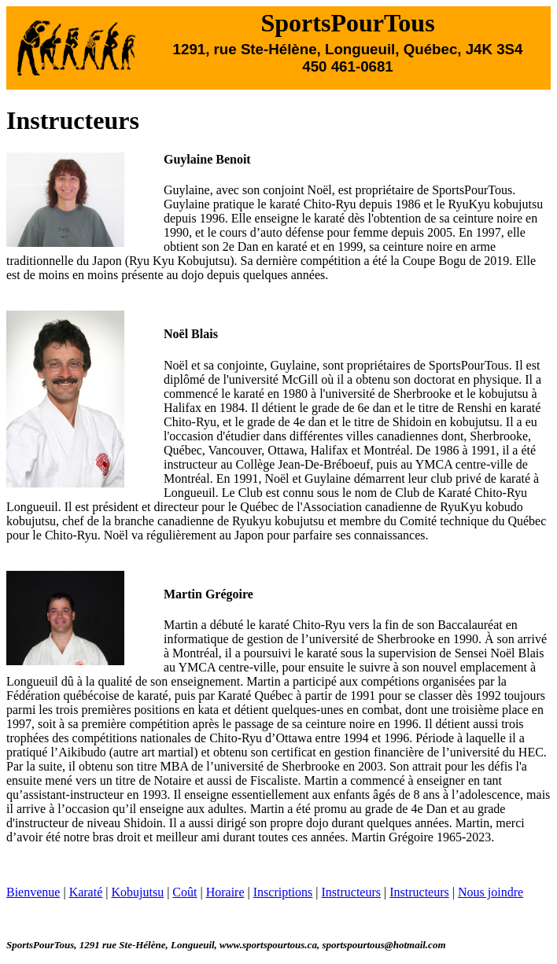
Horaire (225, 892)
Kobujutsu (137, 892)
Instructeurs (351, 892)
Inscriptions (283, 892)
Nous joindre (490, 892)
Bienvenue (33, 892)
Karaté (86, 892)
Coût (184, 892)
